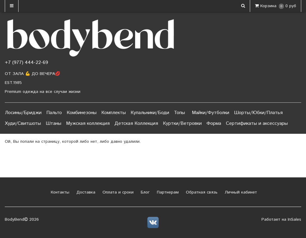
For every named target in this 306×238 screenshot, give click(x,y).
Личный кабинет (240, 192)
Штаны (53, 123)
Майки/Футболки (210, 112)
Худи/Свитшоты (23, 123)
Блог (144, 192)
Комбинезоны (82, 112)
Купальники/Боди (150, 112)
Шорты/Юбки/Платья (258, 112)
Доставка (85, 192)
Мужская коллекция (88, 123)
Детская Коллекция (136, 123)
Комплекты (113, 112)
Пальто (54, 112)
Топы (179, 112)
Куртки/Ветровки (182, 123)
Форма (213, 123)
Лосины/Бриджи (23, 112)
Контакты (59, 192)
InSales (294, 219)
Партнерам (167, 192)
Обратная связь (201, 192)
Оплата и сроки (117, 192)
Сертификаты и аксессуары (257, 123)
